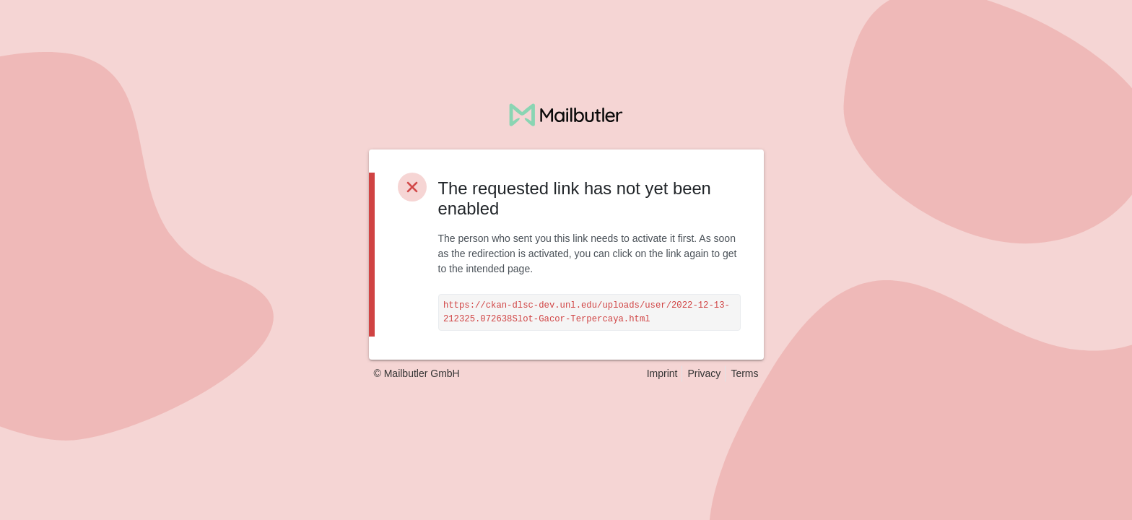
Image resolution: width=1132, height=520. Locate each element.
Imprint (662, 373)
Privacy (703, 373)
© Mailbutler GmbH (417, 373)
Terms (744, 373)
